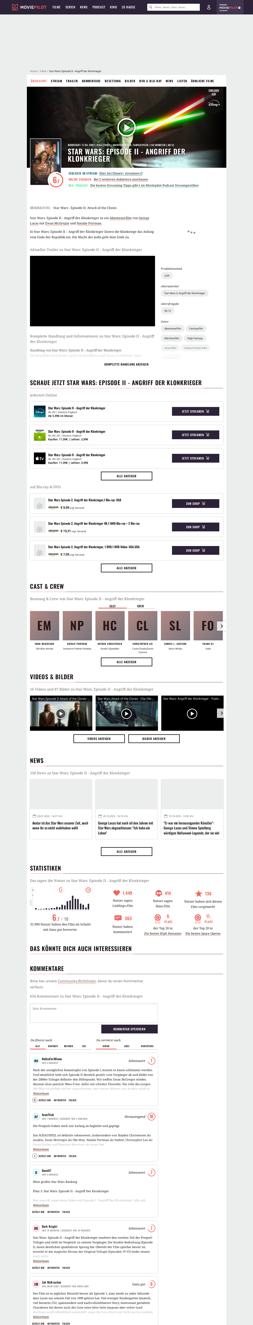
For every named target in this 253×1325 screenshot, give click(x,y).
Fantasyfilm (196, 272)
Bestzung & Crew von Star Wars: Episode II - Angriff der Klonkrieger (87, 598)
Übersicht (39, 81)
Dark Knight (49, 1206)
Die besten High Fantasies (162, 933)
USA (166, 219)
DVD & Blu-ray (150, 81)
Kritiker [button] (68, 1026)
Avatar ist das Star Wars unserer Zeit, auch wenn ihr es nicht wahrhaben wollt (60, 825)
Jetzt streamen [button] (195, 411)
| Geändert (65, 1098)
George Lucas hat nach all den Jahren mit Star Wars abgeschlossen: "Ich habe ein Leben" (125, 828)
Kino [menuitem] (113, 7)
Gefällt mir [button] (45, 1080)
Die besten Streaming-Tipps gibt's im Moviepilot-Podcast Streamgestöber (144, 185)
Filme (43, 71)
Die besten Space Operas (202, 933)
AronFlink (48, 1095)
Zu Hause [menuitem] (129, 7)
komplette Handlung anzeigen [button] (126, 364)
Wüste (189, 337)
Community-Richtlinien (77, 981)
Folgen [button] (72, 1080)
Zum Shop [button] (195, 503)
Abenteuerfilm (172, 272)
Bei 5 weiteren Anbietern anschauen (121, 179)
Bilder (130, 81)
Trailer (72, 81)
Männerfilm (193, 355)
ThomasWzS (49, 1318)
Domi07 (46, 1150)
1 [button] (34, 1136)
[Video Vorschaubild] (61, 714)
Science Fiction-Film (195, 292)
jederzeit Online (43, 395)
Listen (182, 81)
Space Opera (171, 302)
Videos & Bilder (52, 676)
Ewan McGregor (57, 223)
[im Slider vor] (221, 626)
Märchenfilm (171, 282)
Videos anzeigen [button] (99, 738)
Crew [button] (140, 606)
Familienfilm (171, 355)
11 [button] (35, 1080)
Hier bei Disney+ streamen (120, 173)
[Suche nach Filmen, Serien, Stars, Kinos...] (173, 7)
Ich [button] (84, 1026)
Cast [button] (112, 606)
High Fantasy (195, 282)
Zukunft (169, 319)
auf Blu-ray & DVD (45, 486)
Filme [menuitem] (57, 7)
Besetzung (113, 81)
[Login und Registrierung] (209, 7)
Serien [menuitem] (70, 7)
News (170, 81)
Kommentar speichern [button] (129, 1009)
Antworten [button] (60, 1080)
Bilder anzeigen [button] (154, 738)
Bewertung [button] (147, 1026)
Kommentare (91, 81)
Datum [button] (106, 1026)
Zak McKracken (51, 1262)
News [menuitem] (84, 7)
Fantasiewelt (208, 337)
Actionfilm (170, 292)
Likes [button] (127, 1026)
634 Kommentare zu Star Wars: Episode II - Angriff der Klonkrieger (86, 996)
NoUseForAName (52, 1039)
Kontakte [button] (53, 1026)
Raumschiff (170, 337)
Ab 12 (167, 255)
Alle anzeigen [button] (127, 476)
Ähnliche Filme (202, 81)
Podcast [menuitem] (99, 7)
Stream (56, 81)
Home (33, 71)
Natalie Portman (89, 223)
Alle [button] (37, 1026)
